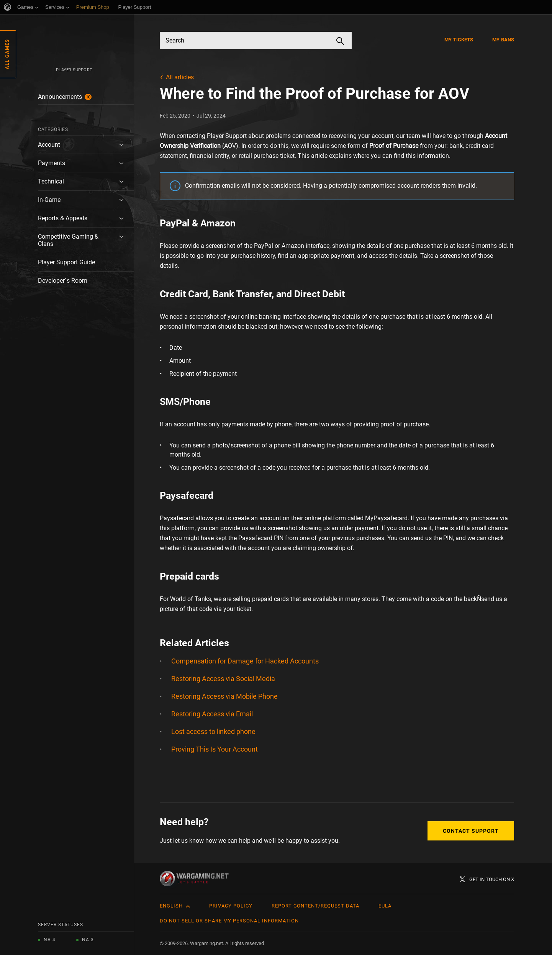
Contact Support (471, 831)
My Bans (503, 40)
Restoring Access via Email (212, 714)
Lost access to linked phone (213, 731)
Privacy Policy (230, 906)
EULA (384, 906)
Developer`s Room (62, 280)
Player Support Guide (66, 262)
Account (49, 144)
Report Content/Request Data (315, 906)
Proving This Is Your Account (214, 749)
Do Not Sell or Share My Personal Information (229, 921)
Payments (51, 163)
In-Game (49, 199)
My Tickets (458, 40)
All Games (7, 54)
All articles (180, 77)
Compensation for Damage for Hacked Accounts (245, 661)
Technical (51, 181)
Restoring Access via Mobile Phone (224, 696)
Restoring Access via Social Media (223, 679)
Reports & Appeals (62, 218)
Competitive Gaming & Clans (68, 240)
